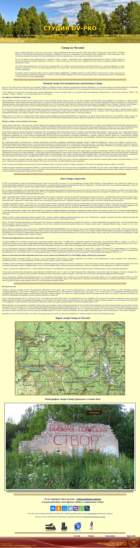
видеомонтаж (92, 513)
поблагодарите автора (89, 499)
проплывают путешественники (58, 106)
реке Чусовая (39, 76)
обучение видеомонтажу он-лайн (94, 517)
